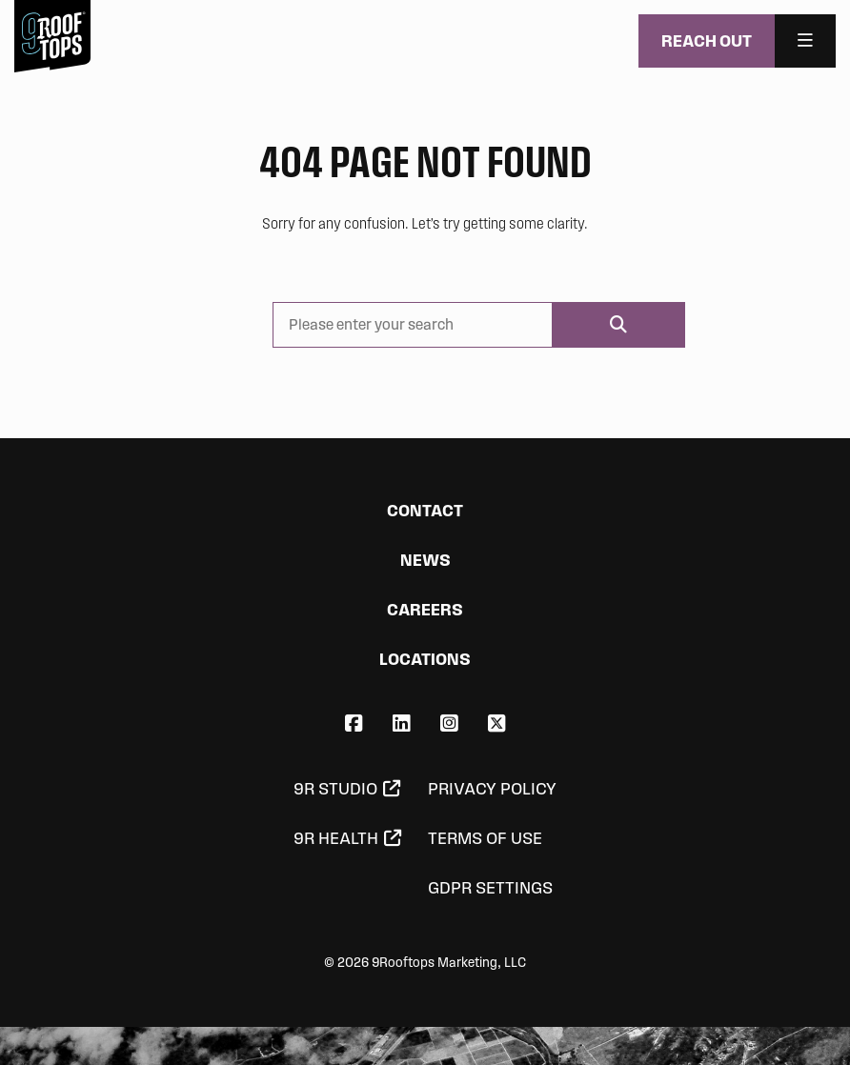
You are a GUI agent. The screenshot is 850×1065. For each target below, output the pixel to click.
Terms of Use (485, 838)
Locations (425, 659)
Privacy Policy (492, 788)
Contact (425, 510)
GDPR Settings (490, 887)
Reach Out (706, 40)
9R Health (335, 838)
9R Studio (335, 788)
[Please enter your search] (412, 325)
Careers (425, 609)
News (425, 560)
